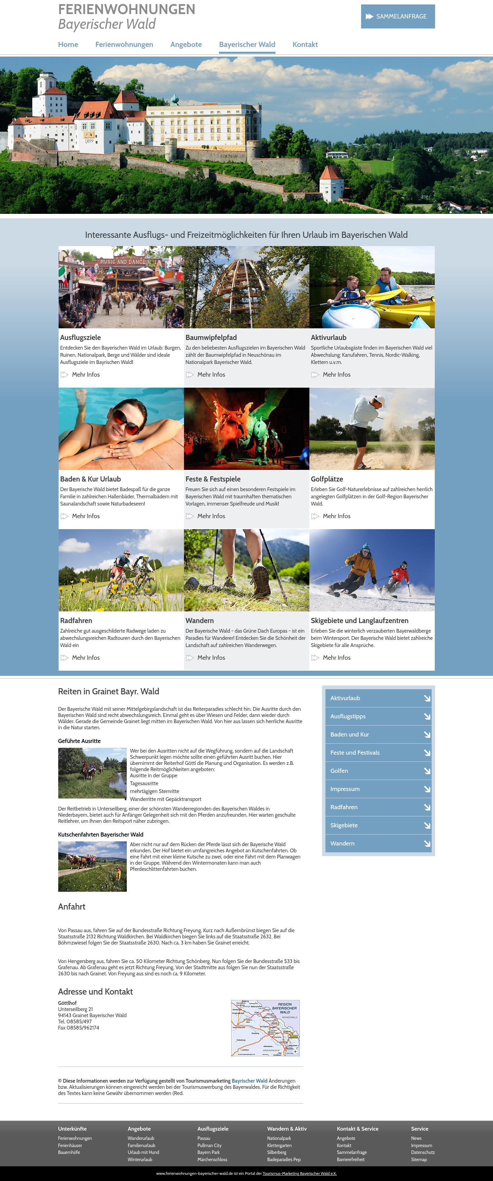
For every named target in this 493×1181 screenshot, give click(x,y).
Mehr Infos (86, 374)
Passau (204, 1138)
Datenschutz (423, 1152)
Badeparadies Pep (284, 1159)
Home (68, 44)
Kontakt (305, 44)
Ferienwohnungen (124, 44)
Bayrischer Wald (249, 1081)
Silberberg (276, 1152)
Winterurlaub (140, 1159)
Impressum (421, 1145)
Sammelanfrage (402, 16)
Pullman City (210, 1145)
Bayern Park (209, 1152)
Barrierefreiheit (351, 1159)
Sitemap (419, 1159)
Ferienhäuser (70, 1145)
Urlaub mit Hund (143, 1152)
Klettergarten (279, 1145)
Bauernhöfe (69, 1152)
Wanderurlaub (141, 1138)
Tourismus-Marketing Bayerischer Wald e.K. (300, 1173)
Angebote (186, 44)
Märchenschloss (212, 1159)
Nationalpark (279, 1138)
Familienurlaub (141, 1145)
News (416, 1138)
